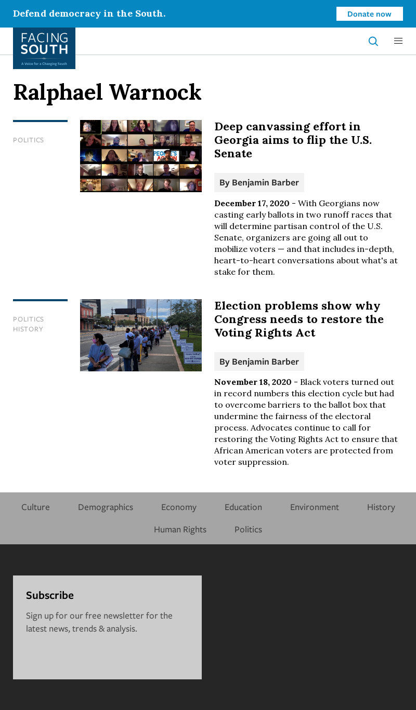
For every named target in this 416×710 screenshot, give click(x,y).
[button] (398, 41)
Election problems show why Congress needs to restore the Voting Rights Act (299, 319)
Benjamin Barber (265, 182)
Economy (179, 507)
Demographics (105, 507)
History (28, 328)
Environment (314, 507)
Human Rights (180, 529)
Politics (28, 139)
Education (243, 507)
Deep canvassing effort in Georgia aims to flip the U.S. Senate (293, 139)
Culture (35, 507)
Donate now (369, 13)
